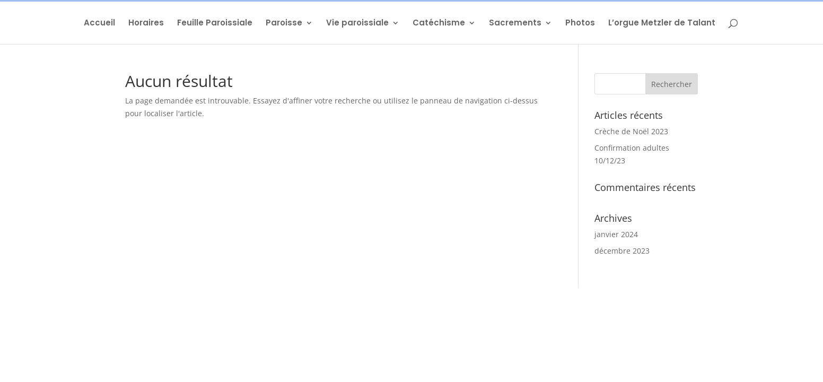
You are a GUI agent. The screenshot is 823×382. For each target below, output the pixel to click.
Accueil (99, 23)
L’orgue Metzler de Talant (661, 23)
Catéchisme (439, 23)
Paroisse (284, 23)
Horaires (146, 23)
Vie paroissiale (357, 23)
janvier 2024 (616, 234)
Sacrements (515, 23)
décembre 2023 (622, 251)
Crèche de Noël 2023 (631, 131)
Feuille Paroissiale (214, 23)
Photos (580, 23)
